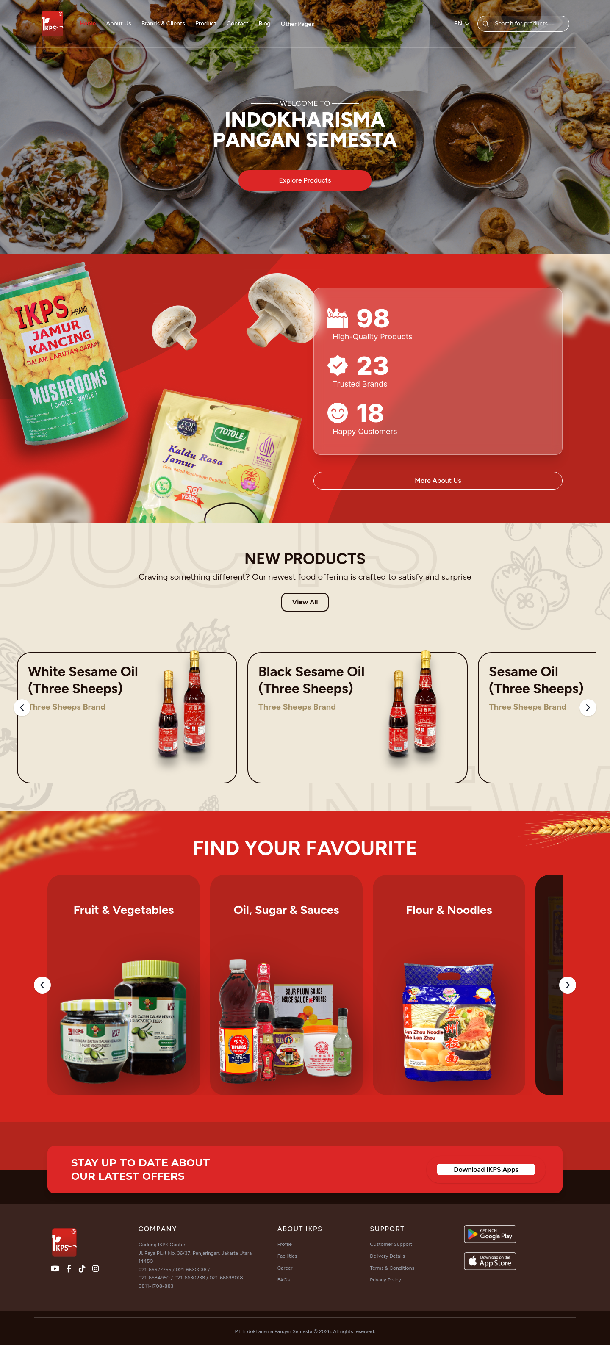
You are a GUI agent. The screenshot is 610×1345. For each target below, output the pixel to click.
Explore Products (305, 180)
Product (205, 23)
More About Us (438, 480)
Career (285, 1268)
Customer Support (391, 1244)
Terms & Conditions (392, 1268)
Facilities (287, 1256)
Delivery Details (387, 1256)
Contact (238, 23)
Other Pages (297, 24)
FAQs (283, 1280)
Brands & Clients (163, 23)
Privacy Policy (385, 1280)
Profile (284, 1244)
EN (462, 23)
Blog (265, 23)
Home (88, 23)
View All (305, 602)
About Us (118, 23)
